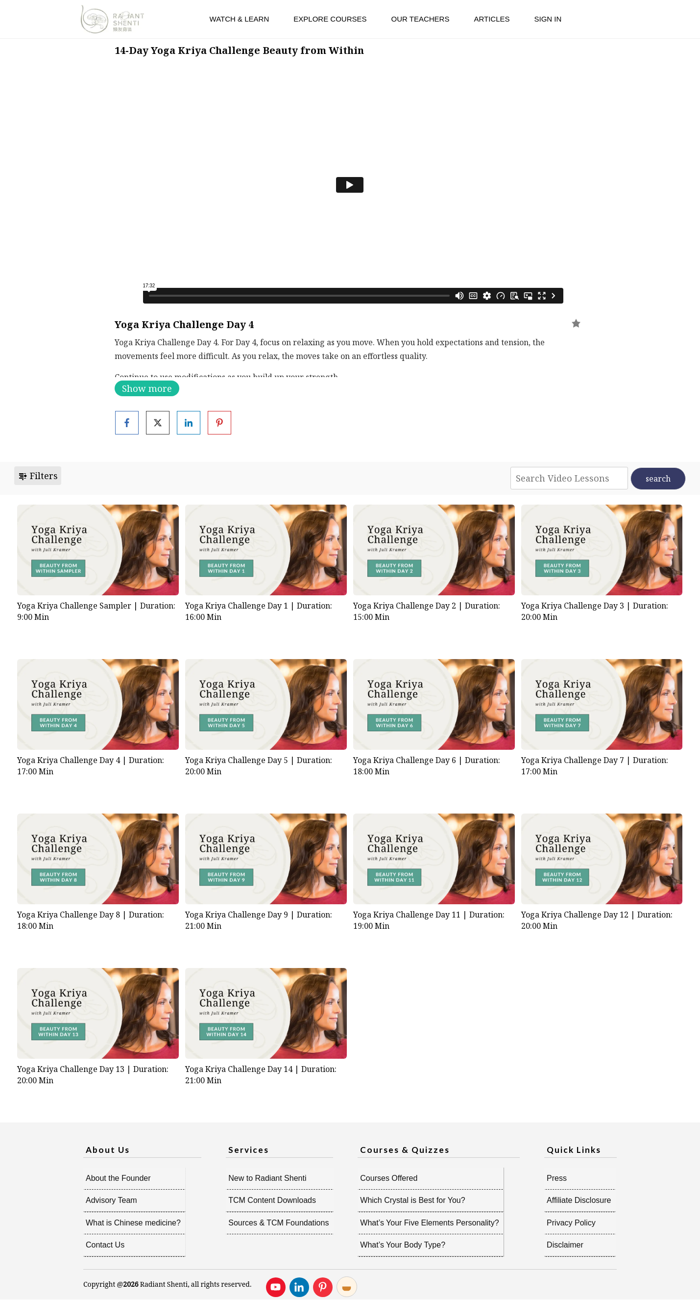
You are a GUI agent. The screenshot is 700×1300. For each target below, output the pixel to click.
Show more (147, 388)
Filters (38, 476)
